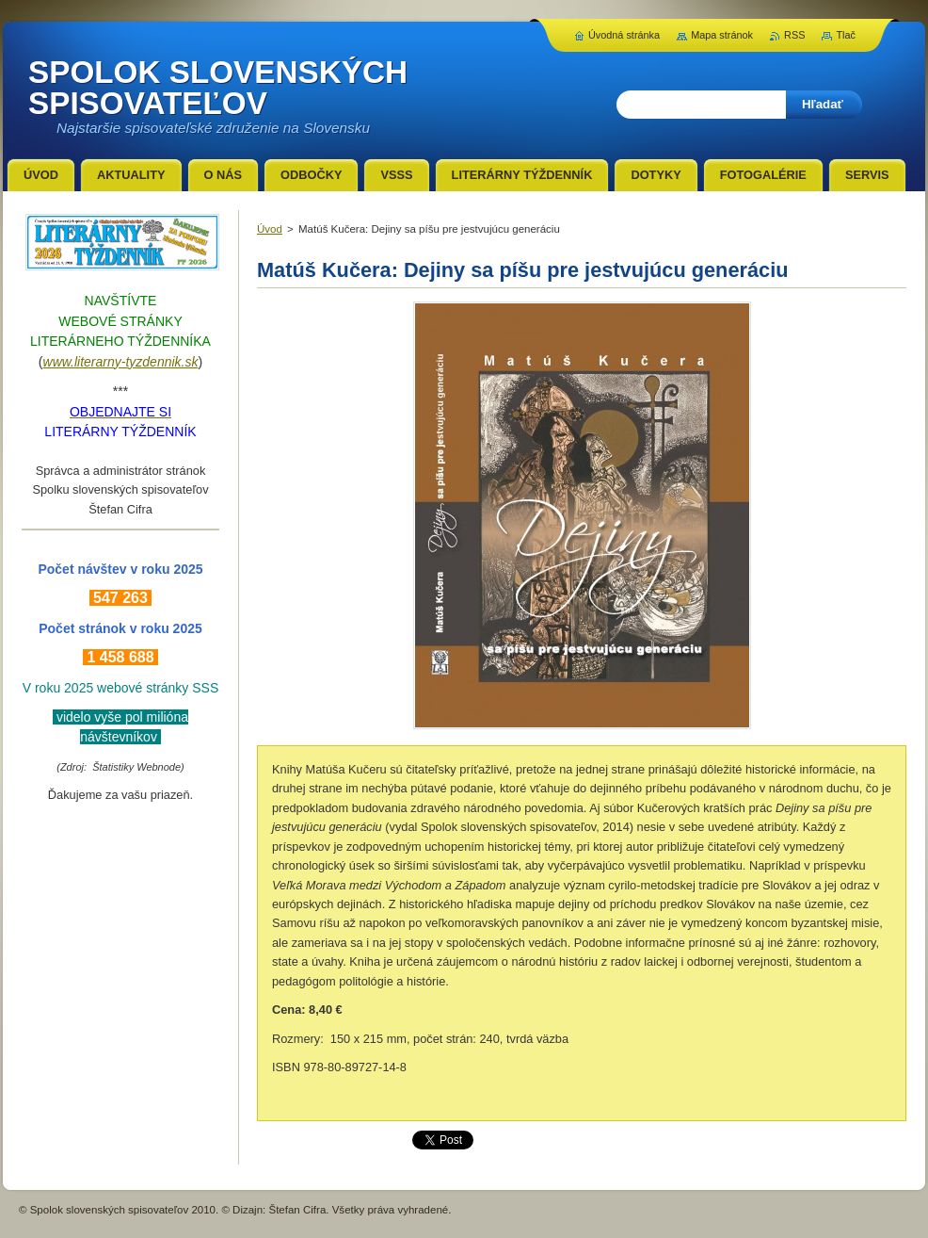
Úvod (269, 229)
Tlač (846, 35)
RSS (794, 35)
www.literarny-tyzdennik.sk (121, 361)
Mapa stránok (722, 35)
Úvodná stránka (624, 35)
